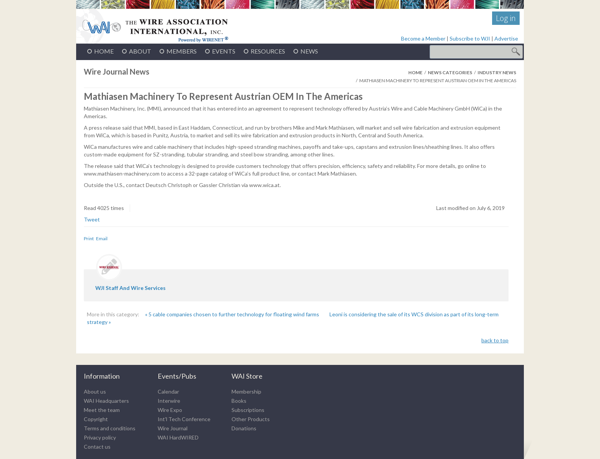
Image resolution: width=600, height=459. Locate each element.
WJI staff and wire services (130, 288)
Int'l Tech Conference (184, 419)
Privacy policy (100, 437)
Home (415, 72)
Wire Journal (173, 428)
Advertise (506, 38)
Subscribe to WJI (470, 38)
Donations (244, 428)
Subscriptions (248, 410)
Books (239, 400)
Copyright (96, 419)
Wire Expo (170, 410)
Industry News (497, 72)
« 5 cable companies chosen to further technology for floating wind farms (232, 314)
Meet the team (102, 410)
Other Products (251, 419)
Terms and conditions (109, 428)
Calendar (168, 391)
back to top (495, 340)
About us (95, 391)
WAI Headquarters (106, 400)
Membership (246, 391)
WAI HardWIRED (178, 437)
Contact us (97, 446)
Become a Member (423, 38)
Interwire (169, 400)
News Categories (450, 72)
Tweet (92, 219)
